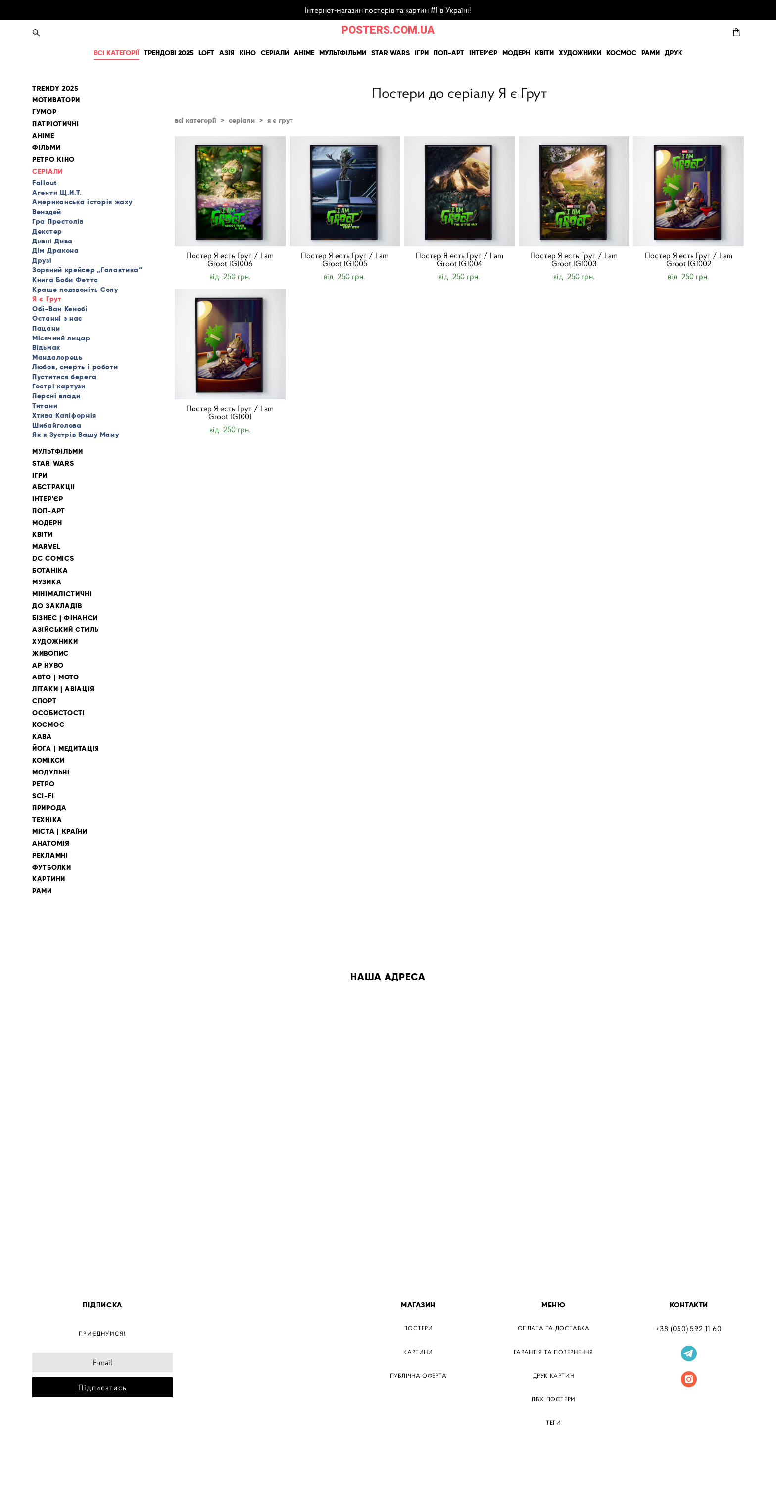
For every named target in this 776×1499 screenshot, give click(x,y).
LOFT (206, 53)
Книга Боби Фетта (65, 279)
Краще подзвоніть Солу (75, 289)
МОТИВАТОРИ (56, 100)
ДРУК (673, 53)
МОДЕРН (516, 53)
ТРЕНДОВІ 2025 (169, 53)
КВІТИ (544, 53)
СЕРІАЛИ (275, 53)
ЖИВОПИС (50, 653)
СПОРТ (44, 701)
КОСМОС (621, 53)
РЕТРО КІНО (53, 159)
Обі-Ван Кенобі (60, 308)
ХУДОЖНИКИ (580, 53)
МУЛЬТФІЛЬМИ (342, 53)
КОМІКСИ (48, 760)
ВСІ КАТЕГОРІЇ (116, 53)
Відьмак (46, 347)
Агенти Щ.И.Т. (57, 192)
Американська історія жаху (82, 201)
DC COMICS (53, 558)
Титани (44, 405)
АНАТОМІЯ (51, 843)
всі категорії (195, 120)
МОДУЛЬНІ (51, 772)
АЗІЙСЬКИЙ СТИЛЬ (65, 629)
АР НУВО (48, 665)
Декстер (47, 231)
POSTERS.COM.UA (388, 30)
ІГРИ (422, 53)
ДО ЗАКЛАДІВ (57, 606)
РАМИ (650, 53)
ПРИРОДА (49, 808)
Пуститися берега (64, 376)
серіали (242, 120)
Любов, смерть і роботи (75, 366)
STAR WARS (390, 53)
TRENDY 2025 (55, 88)
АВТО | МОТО (55, 677)
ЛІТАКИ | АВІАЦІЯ (63, 689)
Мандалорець (57, 357)
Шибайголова (57, 425)
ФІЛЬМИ (46, 147)
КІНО (248, 53)
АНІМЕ (304, 53)
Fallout (44, 182)
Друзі (42, 260)
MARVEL (46, 546)
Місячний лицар (61, 338)
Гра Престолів (58, 221)
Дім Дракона (55, 250)
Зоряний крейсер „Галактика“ (87, 269)
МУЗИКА (46, 582)
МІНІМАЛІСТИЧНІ (62, 594)
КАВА (42, 736)
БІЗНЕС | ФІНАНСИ (64, 618)
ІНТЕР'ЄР (483, 53)
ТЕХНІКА (47, 820)
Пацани (46, 328)
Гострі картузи (59, 386)
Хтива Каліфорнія (64, 415)
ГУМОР (44, 112)
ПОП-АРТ (449, 53)
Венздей (46, 211)
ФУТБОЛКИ (51, 867)
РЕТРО (43, 784)
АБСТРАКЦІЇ (53, 487)
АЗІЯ (227, 53)
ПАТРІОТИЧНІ (55, 124)
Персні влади (56, 395)
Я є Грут (47, 298)
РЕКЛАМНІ (50, 855)
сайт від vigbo (53, 1475)
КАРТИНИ (48, 879)
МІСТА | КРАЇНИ (60, 831)
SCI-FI (43, 796)
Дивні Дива (52, 241)
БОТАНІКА (50, 570)
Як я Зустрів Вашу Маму (75, 434)
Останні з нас (57, 318)
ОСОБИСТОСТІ (58, 713)
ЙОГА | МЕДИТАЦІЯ (65, 748)
